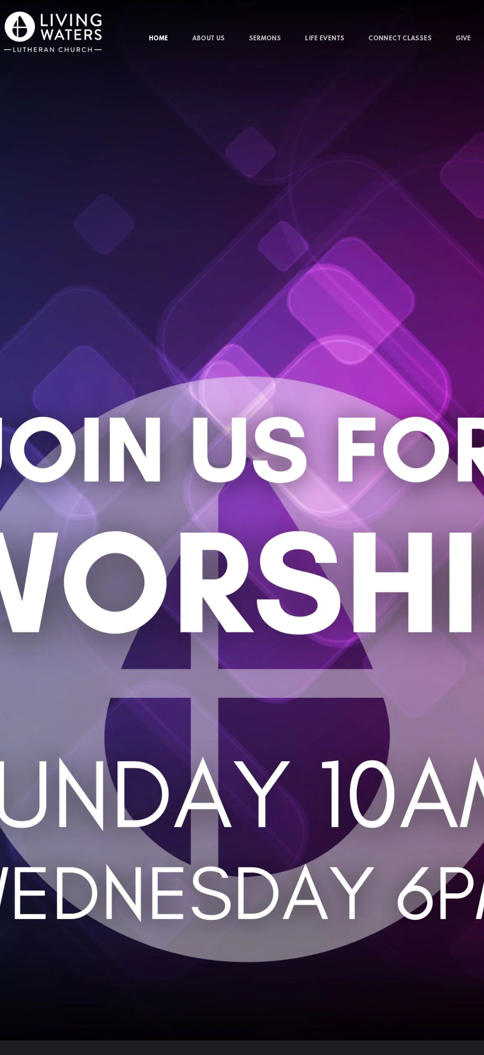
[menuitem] (158, 39)
